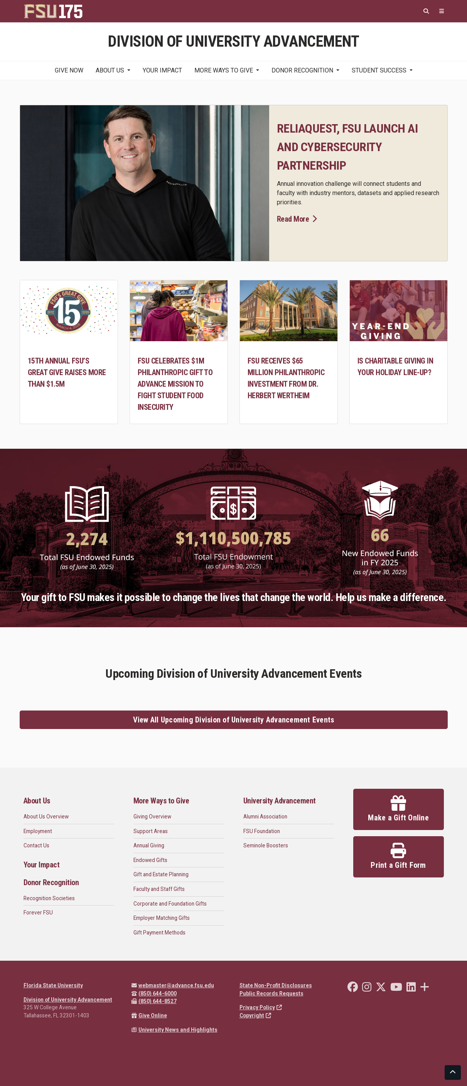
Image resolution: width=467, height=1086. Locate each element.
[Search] (426, 11)
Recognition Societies (49, 898)
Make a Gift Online (398, 808)
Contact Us (36, 845)
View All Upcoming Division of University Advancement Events (233, 719)
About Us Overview (46, 816)
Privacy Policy (260, 1007)
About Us (110, 70)
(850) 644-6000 (154, 993)
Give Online (149, 1015)
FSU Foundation (261, 831)
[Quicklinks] (441, 11)
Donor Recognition (302, 70)
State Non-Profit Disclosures (275, 985)
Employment (38, 831)
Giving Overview (152, 816)
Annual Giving (148, 845)
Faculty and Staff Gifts (159, 889)
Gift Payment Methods (159, 932)
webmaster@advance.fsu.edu (173, 985)
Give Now (69, 70)
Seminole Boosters (265, 845)
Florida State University (53, 985)
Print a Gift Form (398, 856)
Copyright (255, 1015)
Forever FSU (38, 912)
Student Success (379, 70)
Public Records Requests (271, 993)
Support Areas (150, 831)
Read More (297, 219)
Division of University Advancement (68, 1000)
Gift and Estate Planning (161, 874)
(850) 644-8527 (154, 1001)
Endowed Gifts (150, 860)
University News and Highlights (174, 1030)
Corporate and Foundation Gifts (170, 904)
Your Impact (162, 70)
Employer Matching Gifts (161, 918)
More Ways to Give (223, 70)
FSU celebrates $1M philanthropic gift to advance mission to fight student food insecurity (175, 384)
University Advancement (279, 800)
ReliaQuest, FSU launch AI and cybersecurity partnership (347, 147)
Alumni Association (265, 816)
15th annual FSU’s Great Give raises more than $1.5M (67, 372)
